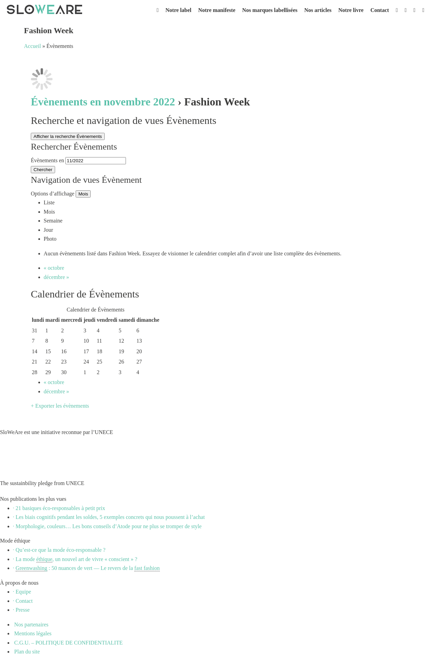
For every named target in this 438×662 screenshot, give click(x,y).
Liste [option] (49, 202)
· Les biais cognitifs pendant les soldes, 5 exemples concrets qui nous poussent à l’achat (109, 517)
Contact (379, 10)
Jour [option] (48, 230)
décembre (56, 277)
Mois (83, 193)
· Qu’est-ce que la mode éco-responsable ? (59, 550)
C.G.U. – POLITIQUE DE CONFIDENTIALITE (68, 643)
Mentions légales (32, 633)
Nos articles (318, 10)
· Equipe (22, 592)
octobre (54, 268)
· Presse (21, 610)
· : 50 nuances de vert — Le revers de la (86, 568)
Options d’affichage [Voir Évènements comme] (53, 193)
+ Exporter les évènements (60, 406)
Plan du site (26, 651)
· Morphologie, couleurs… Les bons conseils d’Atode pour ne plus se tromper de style (107, 526)
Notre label (179, 10)
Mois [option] (49, 212)
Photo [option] (50, 239)
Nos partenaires (31, 624)
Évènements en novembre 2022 (103, 102)
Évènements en (47, 160)
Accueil (32, 46)
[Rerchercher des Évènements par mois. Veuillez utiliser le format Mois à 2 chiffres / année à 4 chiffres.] (95, 160)
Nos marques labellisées (269, 10)
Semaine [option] (53, 221)
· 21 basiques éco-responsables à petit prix (59, 508)
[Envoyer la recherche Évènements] (43, 169)
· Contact (23, 601)
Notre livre (351, 10)
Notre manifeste (216, 10)
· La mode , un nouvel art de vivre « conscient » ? (75, 559)
